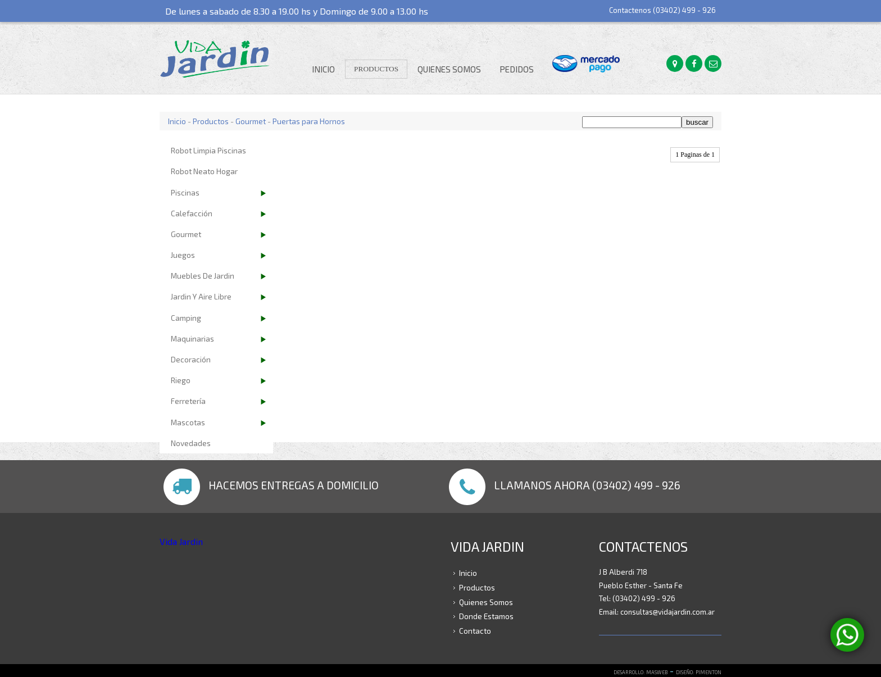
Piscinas (185, 192)
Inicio (323, 69)
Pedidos (516, 69)
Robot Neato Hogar (204, 171)
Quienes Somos (449, 69)
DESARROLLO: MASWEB (640, 672)
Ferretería (188, 401)
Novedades (191, 443)
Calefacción (191, 213)
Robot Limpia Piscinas (208, 150)
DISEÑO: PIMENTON (698, 672)
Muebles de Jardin (202, 275)
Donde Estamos (486, 616)
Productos (376, 69)
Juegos (183, 255)
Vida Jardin (181, 541)
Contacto (475, 630)
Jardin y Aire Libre (201, 296)
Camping (186, 317)
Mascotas (188, 422)
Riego (180, 380)
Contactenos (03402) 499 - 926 (662, 10)
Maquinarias (192, 338)
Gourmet (250, 121)
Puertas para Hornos (309, 121)
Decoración (191, 359)
